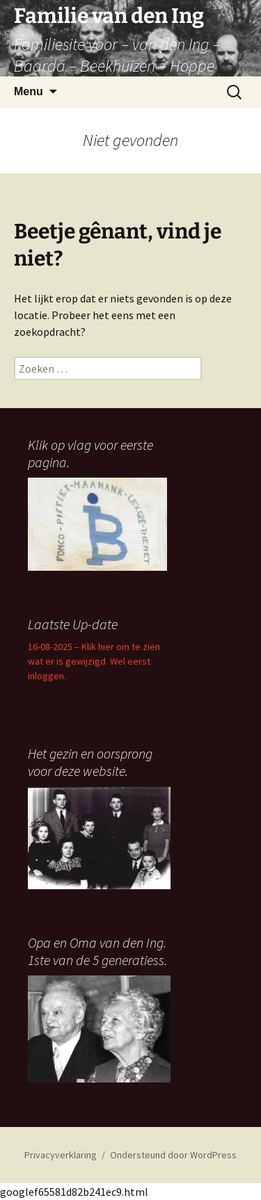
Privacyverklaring (60, 1155)
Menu (28, 91)
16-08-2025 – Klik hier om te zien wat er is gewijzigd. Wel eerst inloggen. (94, 661)
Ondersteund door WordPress (173, 1155)
